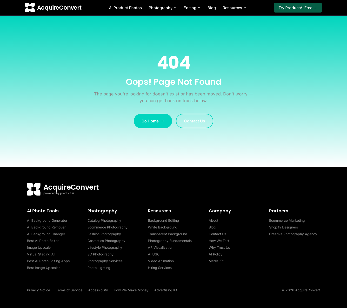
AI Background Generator (47, 220)
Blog (211, 7)
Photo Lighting (98, 268)
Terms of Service (69, 290)
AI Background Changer (46, 234)
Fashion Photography (104, 234)
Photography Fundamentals (170, 241)
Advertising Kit (165, 290)
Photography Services (104, 261)
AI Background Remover (46, 227)
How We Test (219, 241)
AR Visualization (160, 247)
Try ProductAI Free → (298, 7)
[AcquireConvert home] (53, 8)
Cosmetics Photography (106, 241)
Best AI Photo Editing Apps (48, 261)
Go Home (152, 121)
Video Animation (161, 261)
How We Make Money (131, 290)
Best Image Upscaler (43, 268)
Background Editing (163, 220)
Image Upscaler (39, 247)
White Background (162, 227)
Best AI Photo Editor (43, 241)
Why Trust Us (219, 247)
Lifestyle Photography (104, 247)
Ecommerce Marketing (287, 220)
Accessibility (98, 290)
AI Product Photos (125, 7)
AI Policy (215, 254)
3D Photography (100, 254)
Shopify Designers (283, 227)
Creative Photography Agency (293, 234)
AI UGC (154, 254)
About (213, 220)
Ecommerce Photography (107, 227)
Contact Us (194, 121)
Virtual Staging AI (41, 254)
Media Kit (216, 261)
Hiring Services (160, 268)
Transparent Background (167, 234)
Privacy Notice (38, 290)
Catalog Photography (104, 220)
